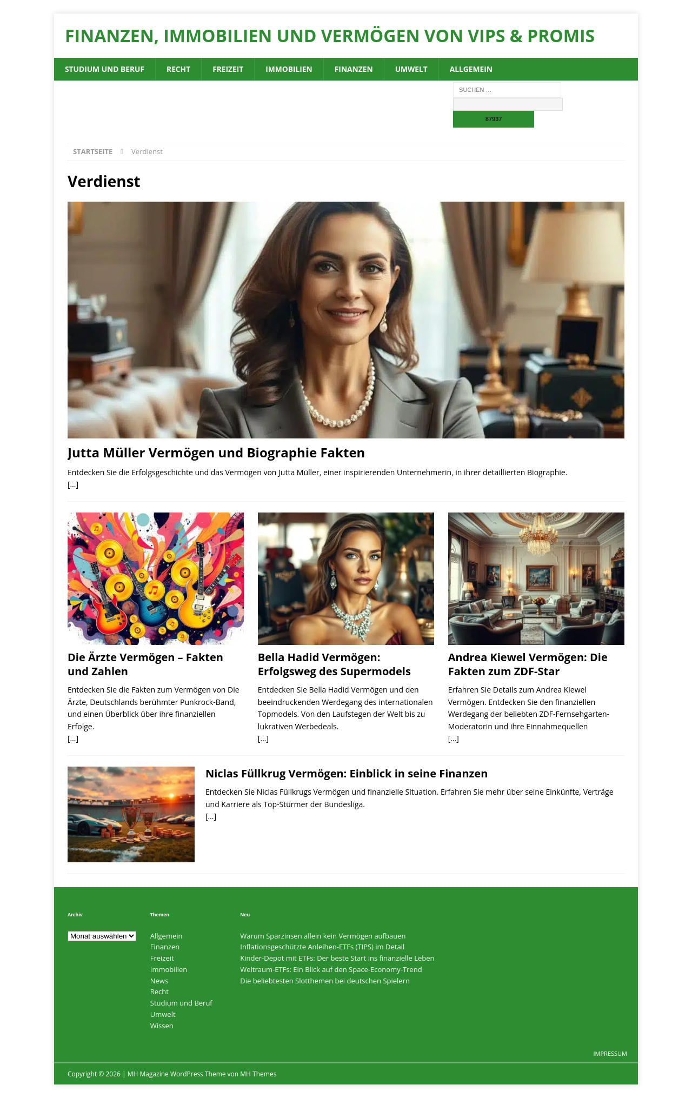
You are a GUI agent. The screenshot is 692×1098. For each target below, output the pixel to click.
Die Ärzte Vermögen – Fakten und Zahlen (145, 664)
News (159, 981)
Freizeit (229, 69)
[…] (73, 484)
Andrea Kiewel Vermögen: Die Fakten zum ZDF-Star (528, 664)
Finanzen (356, 69)
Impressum (610, 1053)
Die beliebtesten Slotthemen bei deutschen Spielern (325, 981)
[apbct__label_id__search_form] (507, 104)
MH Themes (258, 1074)
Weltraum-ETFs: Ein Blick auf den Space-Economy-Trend (331, 969)
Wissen (162, 1025)
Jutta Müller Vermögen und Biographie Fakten (216, 453)
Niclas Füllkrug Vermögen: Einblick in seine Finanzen (346, 774)
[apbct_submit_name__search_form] (493, 119)
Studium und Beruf (105, 69)
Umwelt (415, 69)
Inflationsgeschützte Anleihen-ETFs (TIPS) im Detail (322, 947)
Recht (180, 69)
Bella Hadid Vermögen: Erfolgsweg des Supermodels (334, 664)
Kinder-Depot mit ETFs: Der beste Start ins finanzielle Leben (337, 958)
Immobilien (291, 69)
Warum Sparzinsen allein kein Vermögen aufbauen (322, 936)
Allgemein (476, 69)
